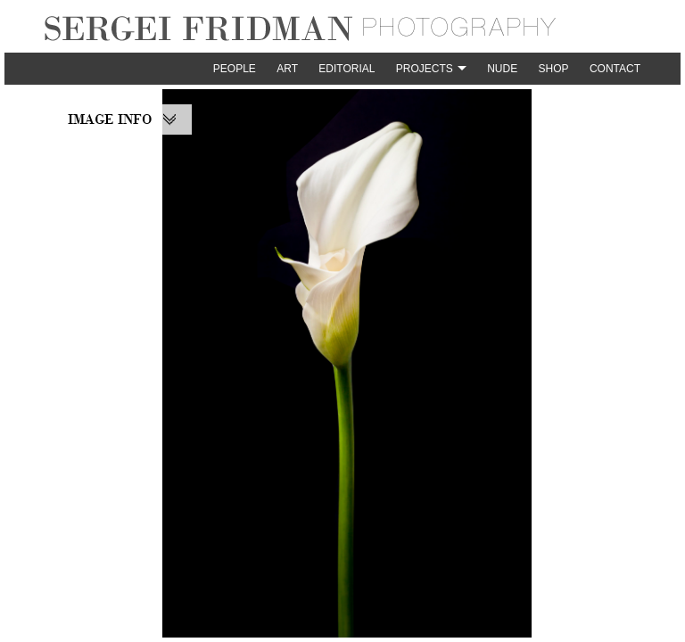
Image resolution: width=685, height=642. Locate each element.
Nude (502, 68)
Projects (424, 68)
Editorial (346, 68)
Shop (554, 68)
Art (287, 68)
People (234, 68)
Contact (615, 68)
